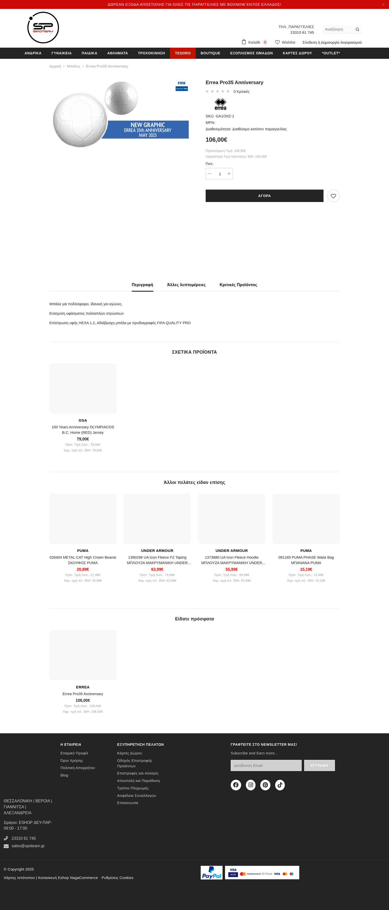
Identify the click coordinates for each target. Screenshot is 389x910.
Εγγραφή (319, 766)
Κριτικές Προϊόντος (238, 285)
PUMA (83, 550)
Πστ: (209, 164)
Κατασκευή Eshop (53, 878)
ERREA (83, 687)
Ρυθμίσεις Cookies (117, 878)
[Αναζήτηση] (337, 29)
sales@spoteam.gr (28, 846)
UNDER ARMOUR (157, 550)
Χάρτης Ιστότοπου (19, 878)
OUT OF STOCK (67, 497)
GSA (83, 420)
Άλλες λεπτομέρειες (186, 285)
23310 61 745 (302, 32)
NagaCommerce (84, 878)
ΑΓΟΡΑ (264, 196)
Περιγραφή (142, 285)
